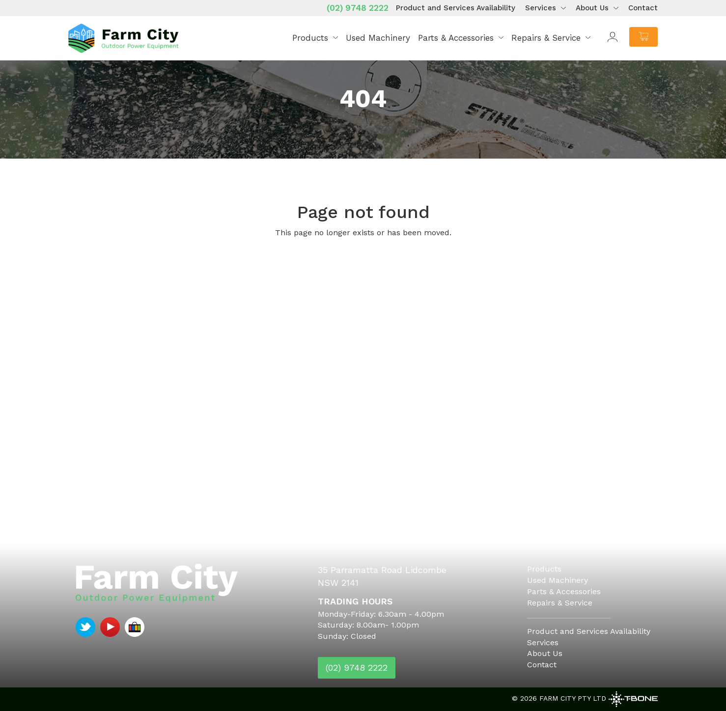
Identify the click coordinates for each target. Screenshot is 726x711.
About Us (592, 7)
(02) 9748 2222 (358, 8)
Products (310, 38)
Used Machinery (378, 38)
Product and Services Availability (455, 7)
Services (540, 7)
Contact (643, 7)
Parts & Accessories (456, 38)
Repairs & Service (546, 38)
